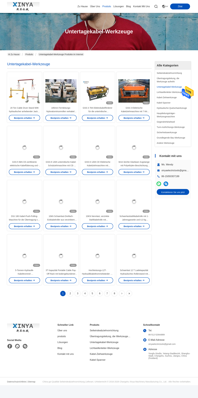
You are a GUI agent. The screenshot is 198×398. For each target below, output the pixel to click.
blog (128, 6)
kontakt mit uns (141, 6)
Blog (59, 361)
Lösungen (62, 355)
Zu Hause (82, 6)
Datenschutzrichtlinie (16, 394)
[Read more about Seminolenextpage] (121, 306)
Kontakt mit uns (65, 367)
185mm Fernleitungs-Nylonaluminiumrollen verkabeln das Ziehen (61, 114)
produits (106, 6)
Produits (29, 54)
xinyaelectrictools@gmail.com (177, 170)
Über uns (95, 6)
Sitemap (31, 394)
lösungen (118, 6)
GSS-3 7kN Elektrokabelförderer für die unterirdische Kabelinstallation (97, 114)
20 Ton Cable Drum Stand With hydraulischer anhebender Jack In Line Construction (24, 114)
